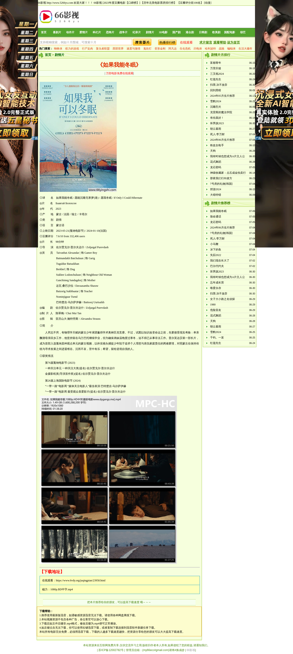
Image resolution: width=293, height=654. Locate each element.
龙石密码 (215, 167)
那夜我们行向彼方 (221, 178)
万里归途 (215, 68)
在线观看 (186, 42)
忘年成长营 (217, 282)
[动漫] (207, 2)
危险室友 (215, 310)
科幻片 (97, 32)
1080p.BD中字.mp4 (61, 589)
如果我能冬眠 (218, 211)
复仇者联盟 (103, 48)
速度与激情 (133, 48)
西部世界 (118, 48)
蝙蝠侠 (231, 48)
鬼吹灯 (147, 48)
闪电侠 (198, 48)
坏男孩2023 (217, 123)
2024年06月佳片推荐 (222, 139)
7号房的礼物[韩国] (221, 183)
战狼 (221, 48)
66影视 (98, 2)
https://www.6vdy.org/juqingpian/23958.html (81, 580)
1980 (213, 304)
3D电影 (163, 32)
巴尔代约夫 (217, 266)
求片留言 (205, 42)
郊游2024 (215, 189)
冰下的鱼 (215, 249)
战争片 (123, 32)
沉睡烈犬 (215, 106)
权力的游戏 (72, 48)
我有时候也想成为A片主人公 (227, 156)
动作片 (70, 32)
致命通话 (215, 216)
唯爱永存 (215, 288)
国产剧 (176, 32)
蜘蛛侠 (58, 48)
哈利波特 (210, 48)
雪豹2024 (215, 101)
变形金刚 (160, 48)
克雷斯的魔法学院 (221, 112)
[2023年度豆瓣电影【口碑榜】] (121, 2)
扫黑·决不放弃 (218, 84)
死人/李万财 (217, 134)
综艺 (243, 32)
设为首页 (233, 42)
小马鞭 (214, 244)
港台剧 (190, 32)
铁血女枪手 (217, 145)
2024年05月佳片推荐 (222, 95)
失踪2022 (215, 255)
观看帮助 (219, 42)
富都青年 (215, 62)
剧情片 (150, 32)
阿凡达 (172, 48)
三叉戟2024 (217, 73)
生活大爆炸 (245, 48)
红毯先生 (215, 79)
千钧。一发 (217, 337)
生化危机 (185, 48)
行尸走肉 (87, 48)
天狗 (213, 150)
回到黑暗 (215, 90)
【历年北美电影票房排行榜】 (158, 2)
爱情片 (83, 32)
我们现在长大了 (219, 260)
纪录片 (137, 32)
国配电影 (229, 32)
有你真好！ (217, 117)
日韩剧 (203, 32)
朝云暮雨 (215, 128)
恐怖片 (110, 32)
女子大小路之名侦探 (222, 299)
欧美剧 (216, 32)
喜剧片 (57, 32)
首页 (43, 32)
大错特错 (215, 194)
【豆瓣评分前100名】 (190, 2)
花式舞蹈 (215, 161)
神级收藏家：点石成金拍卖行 (228, 172)
